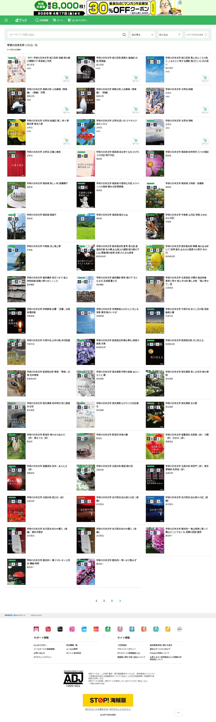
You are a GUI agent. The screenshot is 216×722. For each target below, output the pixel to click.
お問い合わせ (39, 653)
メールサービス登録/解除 (44, 649)
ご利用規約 (122, 645)
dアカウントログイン (43, 657)
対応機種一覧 (71, 645)
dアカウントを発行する (96, 709)
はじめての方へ (40, 645)
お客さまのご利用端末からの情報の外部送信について (165, 658)
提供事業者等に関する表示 (161, 645)
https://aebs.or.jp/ (97, 683)
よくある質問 (71, 649)
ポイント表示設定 (73, 653)
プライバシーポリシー (126, 649)
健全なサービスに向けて (160, 649)
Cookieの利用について (159, 653)
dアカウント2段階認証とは (128, 653)
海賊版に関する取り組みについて (131, 657)
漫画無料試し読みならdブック (15, 615)
